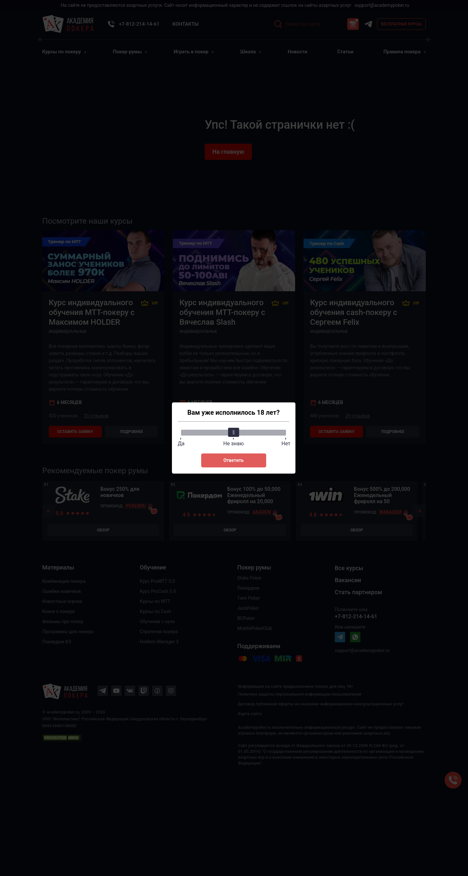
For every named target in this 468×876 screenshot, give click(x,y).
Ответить (233, 460)
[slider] (233, 432)
